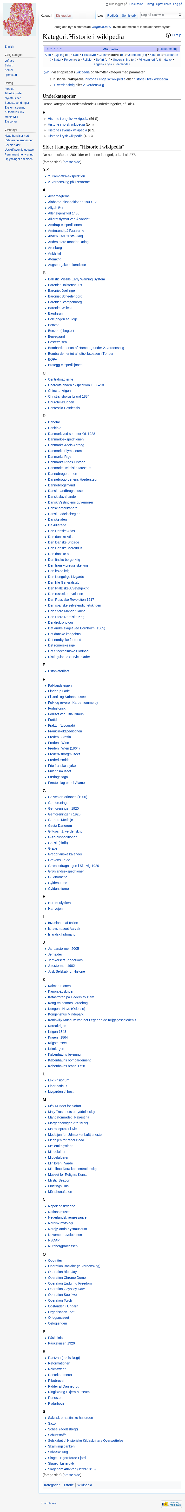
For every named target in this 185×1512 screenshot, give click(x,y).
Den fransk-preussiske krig (68, 565)
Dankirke (54, 428)
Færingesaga (58, 777)
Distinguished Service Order (69, 657)
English (9, 46)
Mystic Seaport (59, 1180)
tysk (109, 64)
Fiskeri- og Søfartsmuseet (67, 697)
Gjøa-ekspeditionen (62, 837)
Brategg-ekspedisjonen (65, 365)
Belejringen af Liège (63, 319)
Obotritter (55, 1260)
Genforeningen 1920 (63, 808)
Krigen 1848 (57, 1032)
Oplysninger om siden (19, 159)
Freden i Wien (58, 743)
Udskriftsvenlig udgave (19, 149)
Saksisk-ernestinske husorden (70, 1418)
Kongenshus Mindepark (65, 1014)
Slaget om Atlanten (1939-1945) (72, 1469)
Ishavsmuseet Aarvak (64, 928)
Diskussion (136, 4)
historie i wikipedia (68, 79)
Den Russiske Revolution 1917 (71, 599)
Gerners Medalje (60, 820)
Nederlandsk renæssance (67, 1217)
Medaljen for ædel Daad (66, 1140)
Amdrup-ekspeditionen (65, 225)
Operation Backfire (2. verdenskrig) (74, 1266)
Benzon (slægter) (61, 331)
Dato (76, 55)
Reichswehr (57, 1369)
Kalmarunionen (59, 986)
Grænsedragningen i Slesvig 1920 (73, 866)
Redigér (112, 15)
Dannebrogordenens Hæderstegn (73, 479)
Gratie (52, 848)
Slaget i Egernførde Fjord (67, 1458)
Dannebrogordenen (62, 474)
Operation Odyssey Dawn (67, 1289)
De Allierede (57, 525)
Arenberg (55, 248)
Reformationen (59, 1363)
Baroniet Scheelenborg (65, 296)
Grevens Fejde (59, 860)
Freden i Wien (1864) (64, 748)
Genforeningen (59, 803)
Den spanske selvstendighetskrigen (74, 605)
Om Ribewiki (49, 1503)
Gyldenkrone (57, 883)
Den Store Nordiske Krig (66, 617)
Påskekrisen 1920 (61, 1343)
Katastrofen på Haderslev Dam (71, 997)
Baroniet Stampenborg (65, 302)
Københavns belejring (64, 1054)
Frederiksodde (59, 760)
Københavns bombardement (69, 1060)
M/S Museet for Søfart (64, 1106)
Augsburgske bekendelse (67, 265)
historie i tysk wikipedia (151, 79)
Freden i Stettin (59, 737)
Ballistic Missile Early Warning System (76, 279)
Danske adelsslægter (64, 514)
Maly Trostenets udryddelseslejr (71, 1112)
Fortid (52, 720)
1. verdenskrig (64, 85)
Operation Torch (60, 1300)
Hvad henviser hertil (17, 135)
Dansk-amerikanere (62, 508)
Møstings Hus (58, 1186)
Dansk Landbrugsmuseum (67, 491)
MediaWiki (11, 117)
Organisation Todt (61, 1312)
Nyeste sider (13, 98)
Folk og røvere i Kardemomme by (73, 702)
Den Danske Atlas (61, 531)
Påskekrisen (57, 1338)
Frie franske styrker (62, 766)
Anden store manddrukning (68, 242)
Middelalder (56, 1152)
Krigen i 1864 (58, 1037)
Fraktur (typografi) (61, 725)
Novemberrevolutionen (65, 1235)
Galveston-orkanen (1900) (67, 797)
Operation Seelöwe (62, 1295)
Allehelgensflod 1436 (63, 213)
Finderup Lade (59, 691)
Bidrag (149, 4)
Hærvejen (55, 909)
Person (68, 59)
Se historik (129, 15)
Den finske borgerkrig (64, 560)
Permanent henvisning (19, 154)
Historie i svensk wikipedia (67, 130)
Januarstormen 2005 (63, 948)
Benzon (53, 325)
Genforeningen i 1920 (64, 814)
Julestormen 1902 (61, 966)
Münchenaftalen (60, 1192)
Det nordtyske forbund (64, 640)
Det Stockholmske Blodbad (68, 651)
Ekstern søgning (15, 107)
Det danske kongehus (64, 634)
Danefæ (54, 422)
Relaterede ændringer (19, 140)
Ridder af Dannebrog (63, 1386)
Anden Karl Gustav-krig (65, 236)
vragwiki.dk (100, 27)
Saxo (52, 1423)
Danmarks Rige (59, 457)
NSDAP (53, 1240)
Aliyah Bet (55, 208)
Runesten (55, 1398)
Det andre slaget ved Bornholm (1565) (76, 628)
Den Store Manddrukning (67, 611)
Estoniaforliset (58, 671)
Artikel (9, 70)
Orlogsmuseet (58, 1317)
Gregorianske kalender (65, 854)
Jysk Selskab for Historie (66, 971)
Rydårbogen (57, 1403)
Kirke (153, 55)
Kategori (46, 15)
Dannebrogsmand (61, 485)
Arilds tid (54, 253)
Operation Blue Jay (62, 1272)
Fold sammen (167, 49)
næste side (72, 162)
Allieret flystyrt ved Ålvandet (68, 219)
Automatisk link (14, 112)
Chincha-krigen (59, 391)
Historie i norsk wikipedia (66, 124)
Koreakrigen (57, 1026)
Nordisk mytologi (60, 1223)
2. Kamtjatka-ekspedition (66, 176)
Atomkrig (54, 259)
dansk (168, 59)
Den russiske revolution (65, 594)
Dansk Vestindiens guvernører (70, 502)
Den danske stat (60, 554)
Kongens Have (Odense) (66, 1009)
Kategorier (52, 1485)
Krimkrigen (56, 1049)
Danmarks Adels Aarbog (66, 445)
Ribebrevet (56, 1381)
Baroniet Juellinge (61, 290)
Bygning (58, 55)
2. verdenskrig (93, 85)
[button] (166, 49)
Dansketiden (57, 519)
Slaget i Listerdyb (61, 1463)
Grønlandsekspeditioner (66, 871)
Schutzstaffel (57, 1435)
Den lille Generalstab (63, 582)
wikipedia (83, 72)
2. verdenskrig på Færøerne (69, 182)
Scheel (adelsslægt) (63, 1429)
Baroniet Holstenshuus (65, 285)
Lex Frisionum (58, 1080)
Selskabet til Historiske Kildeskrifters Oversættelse (85, 1440)
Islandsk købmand (61, 934)
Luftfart (169, 55)
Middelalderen (58, 1157)
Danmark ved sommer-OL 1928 (71, 434)
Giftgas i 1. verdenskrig (65, 831)
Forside (9, 88)
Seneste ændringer (17, 102)
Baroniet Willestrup (62, 308)
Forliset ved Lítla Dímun (66, 714)
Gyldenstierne (58, 889)
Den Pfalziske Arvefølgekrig (68, 588)
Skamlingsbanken (61, 1446)
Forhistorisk (56, 708)
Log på (177, 4)
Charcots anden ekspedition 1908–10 (76, 385)
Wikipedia (110, 49)
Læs (101, 15)
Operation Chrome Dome (67, 1277)
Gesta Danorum (60, 825)
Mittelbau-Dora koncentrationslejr (72, 1169)
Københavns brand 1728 (66, 1066)
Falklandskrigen (60, 685)
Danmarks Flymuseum (65, 451)
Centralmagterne (60, 379)
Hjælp (176, 35)
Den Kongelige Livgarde (66, 577)
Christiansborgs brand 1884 (68, 396)
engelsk (99, 64)
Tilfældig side (13, 93)
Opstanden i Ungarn (63, 1306)
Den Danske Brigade (63, 542)
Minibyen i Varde (60, 1163)
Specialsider (12, 145)
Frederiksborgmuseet (64, 754)
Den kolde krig (59, 571)
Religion (87, 59)
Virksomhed (147, 59)
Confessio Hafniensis (64, 408)
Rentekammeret (60, 1375)
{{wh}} (47, 72)
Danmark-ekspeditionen (66, 439)
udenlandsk (122, 64)
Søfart (100, 59)
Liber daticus (57, 1086)
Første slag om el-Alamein (67, 783)
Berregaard (56, 336)
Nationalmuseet (59, 1212)
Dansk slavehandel (62, 496)
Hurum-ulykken (59, 903)
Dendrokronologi (60, 622)
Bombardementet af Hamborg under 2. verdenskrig (86, 348)
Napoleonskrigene (61, 1206)
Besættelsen (57, 342)
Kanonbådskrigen (61, 991)
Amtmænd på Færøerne (66, 231)
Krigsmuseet (57, 1043)
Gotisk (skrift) (58, 843)
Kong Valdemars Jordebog (68, 1003)
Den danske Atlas (61, 537)
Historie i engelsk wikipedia (68, 119)
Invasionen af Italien (63, 923)
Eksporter (11, 121)
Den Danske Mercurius (65, 548)
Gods (102, 55)
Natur (57, 59)
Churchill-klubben (61, 402)
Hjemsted (11, 75)
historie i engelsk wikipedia (106, 79)
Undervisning (121, 59)
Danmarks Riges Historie (66, 462)
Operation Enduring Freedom (70, 1283)
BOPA (52, 359)
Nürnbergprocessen (63, 1246)
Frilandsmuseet (59, 771)
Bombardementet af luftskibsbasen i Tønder (80, 353)
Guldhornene (57, 877)
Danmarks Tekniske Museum (69, 468)
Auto (48, 55)
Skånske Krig (58, 1452)
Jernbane (134, 55)
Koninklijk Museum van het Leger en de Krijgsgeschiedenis (92, 1020)
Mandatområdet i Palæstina (68, 1117)
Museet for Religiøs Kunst (67, 1174)
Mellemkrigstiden (60, 1146)
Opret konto (163, 4)
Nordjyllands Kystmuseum (67, 1229)
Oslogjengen (57, 1323)
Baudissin (55, 313)
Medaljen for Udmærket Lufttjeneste (75, 1135)
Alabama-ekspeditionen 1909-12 (72, 202)
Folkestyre (89, 55)
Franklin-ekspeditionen (65, 731)
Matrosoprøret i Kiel (62, 1129)
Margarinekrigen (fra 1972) (68, 1123)
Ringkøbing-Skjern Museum (69, 1392)
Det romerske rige (61, 645)
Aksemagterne (59, 196)
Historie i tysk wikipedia (65, 136)
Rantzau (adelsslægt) (64, 1358)
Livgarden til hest (60, 1091)
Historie (113, 55)
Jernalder (55, 954)
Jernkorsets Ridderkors (65, 960)
